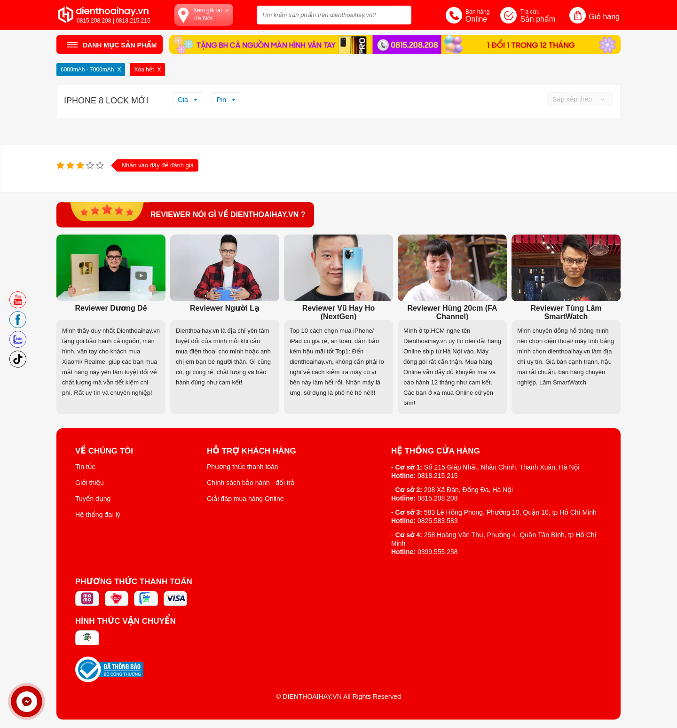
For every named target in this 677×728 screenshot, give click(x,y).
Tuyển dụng (92, 498)
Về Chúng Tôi (104, 451)
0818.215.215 (437, 475)
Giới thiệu (89, 482)
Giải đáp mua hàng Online (245, 498)
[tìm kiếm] (401, 14)
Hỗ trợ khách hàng (251, 451)
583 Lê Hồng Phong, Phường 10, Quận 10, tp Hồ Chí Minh (510, 512)
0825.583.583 (437, 520)
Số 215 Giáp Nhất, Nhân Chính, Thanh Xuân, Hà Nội (502, 467)
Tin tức (85, 466)
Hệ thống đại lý (97, 514)
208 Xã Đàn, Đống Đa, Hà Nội (468, 489)
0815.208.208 (437, 498)
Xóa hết (144, 69)
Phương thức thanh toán (242, 466)
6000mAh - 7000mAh (87, 69)
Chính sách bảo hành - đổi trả (251, 482)
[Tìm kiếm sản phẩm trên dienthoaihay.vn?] (334, 15)
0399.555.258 (437, 552)
